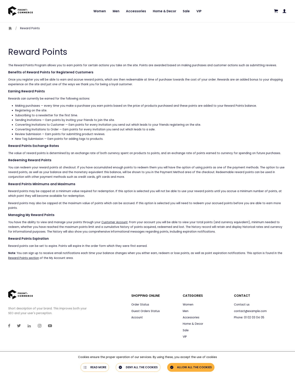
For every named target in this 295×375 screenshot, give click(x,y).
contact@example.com (250, 311)
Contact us (242, 305)
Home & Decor (164, 11)
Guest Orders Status (145, 311)
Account (137, 317)
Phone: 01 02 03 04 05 (249, 317)
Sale (186, 11)
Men (116, 11)
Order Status (140, 305)
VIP (199, 11)
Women (99, 11)
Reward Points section (23, 258)
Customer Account (114, 222)
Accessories (136, 11)
